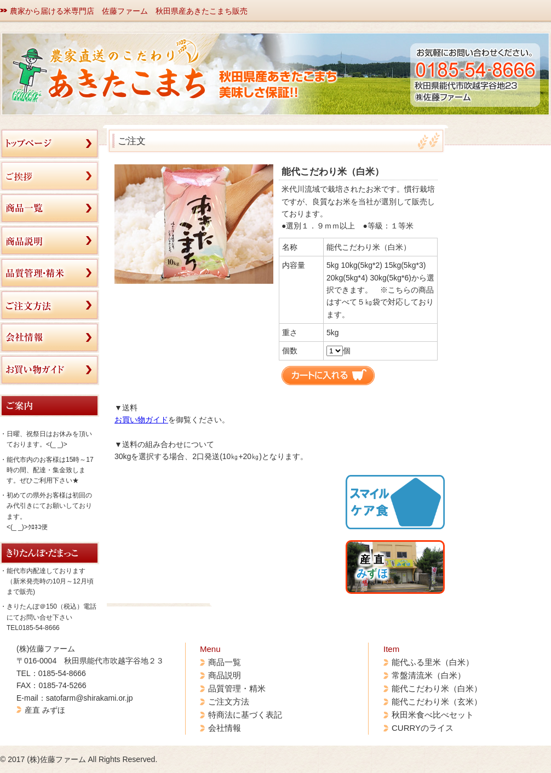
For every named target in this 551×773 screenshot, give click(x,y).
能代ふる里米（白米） (433, 662)
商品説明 (224, 675)
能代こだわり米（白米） (437, 688)
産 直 (372, 566)
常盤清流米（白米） (429, 675)
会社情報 (224, 727)
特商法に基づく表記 (245, 714)
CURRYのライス (423, 727)
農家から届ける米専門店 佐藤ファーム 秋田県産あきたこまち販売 (129, 11)
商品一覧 (224, 662)
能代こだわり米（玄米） (437, 701)
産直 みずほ (45, 710)
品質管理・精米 (237, 688)
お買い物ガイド (141, 419)
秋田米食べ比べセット (433, 714)
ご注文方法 (228, 701)
